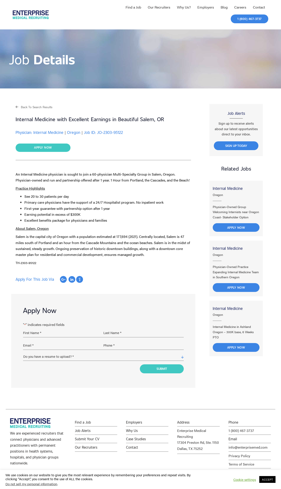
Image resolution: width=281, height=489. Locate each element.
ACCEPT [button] (267, 479)
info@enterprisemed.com (248, 444)
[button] (34, 107)
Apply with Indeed (79, 279)
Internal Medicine (228, 196)
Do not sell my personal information (31, 484)
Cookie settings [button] (244, 480)
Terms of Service (241, 461)
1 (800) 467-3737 (241, 427)
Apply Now (236, 235)
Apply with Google (63, 279)
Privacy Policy (239, 453)
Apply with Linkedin (72, 279)
